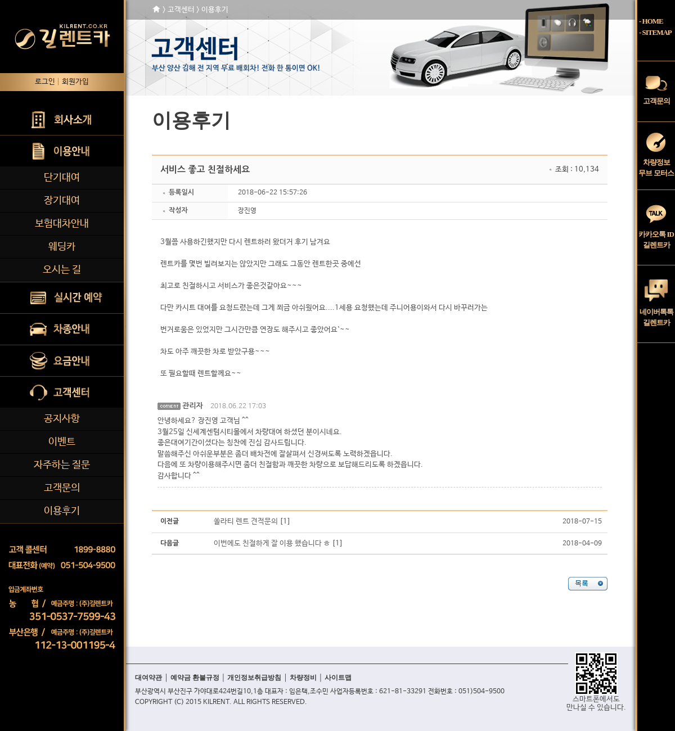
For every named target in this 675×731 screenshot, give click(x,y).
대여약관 (148, 678)
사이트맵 (338, 678)
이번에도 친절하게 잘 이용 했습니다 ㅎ (272, 543)
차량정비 (303, 678)
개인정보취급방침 (254, 678)
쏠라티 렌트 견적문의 (246, 521)
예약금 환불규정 (194, 678)
